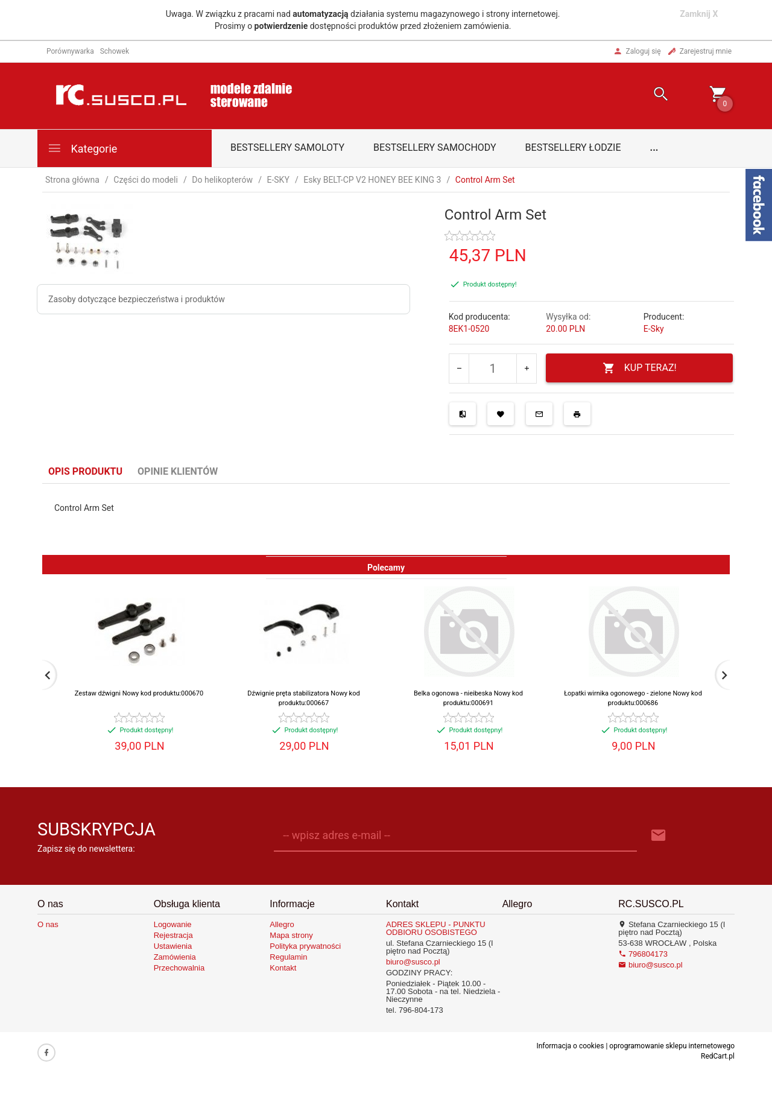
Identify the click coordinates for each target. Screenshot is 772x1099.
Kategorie (82, 148)
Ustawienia (173, 946)
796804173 (643, 953)
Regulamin (288, 956)
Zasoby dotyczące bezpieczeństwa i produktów (136, 299)
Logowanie (173, 924)
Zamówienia (175, 956)
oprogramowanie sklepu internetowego (672, 1046)
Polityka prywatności (305, 946)
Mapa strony (291, 935)
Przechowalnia (179, 967)
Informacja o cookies (570, 1046)
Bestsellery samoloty (287, 147)
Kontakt (283, 967)
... (654, 147)
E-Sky (654, 329)
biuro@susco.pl (413, 961)
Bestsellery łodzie (573, 147)
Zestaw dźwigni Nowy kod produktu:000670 (139, 693)
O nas (48, 924)
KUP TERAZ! (640, 368)
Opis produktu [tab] (85, 471)
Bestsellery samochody (434, 147)
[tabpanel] (386, 519)
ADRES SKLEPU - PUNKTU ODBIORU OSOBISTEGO (436, 928)
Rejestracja (173, 935)
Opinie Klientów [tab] (178, 471)
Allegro (282, 924)
